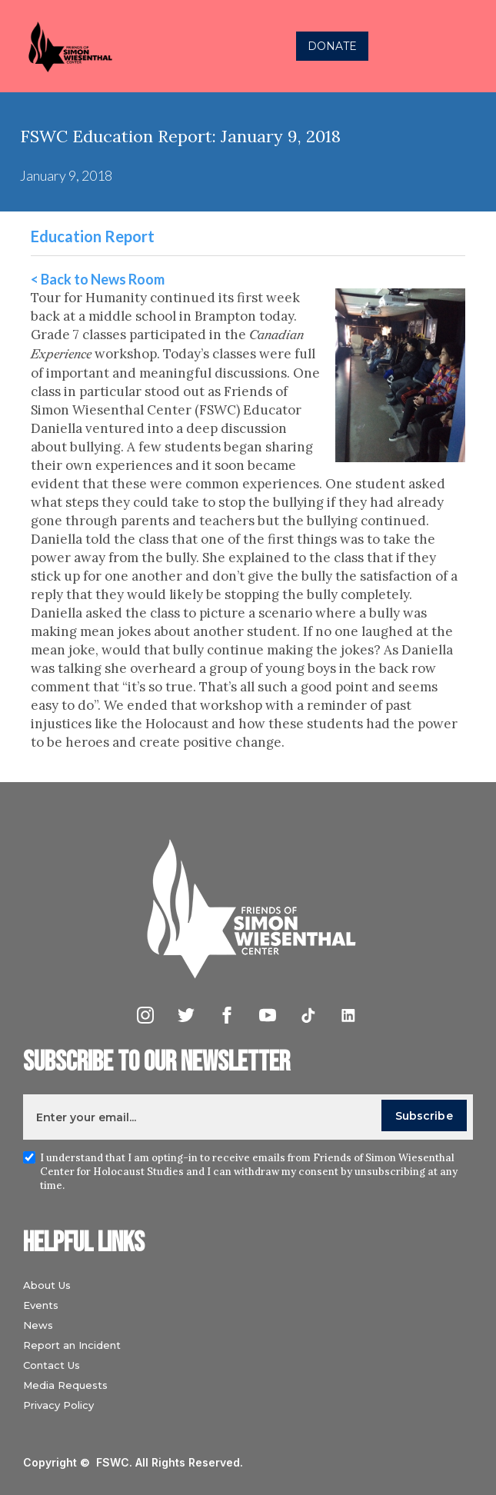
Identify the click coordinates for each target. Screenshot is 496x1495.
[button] (468, 46)
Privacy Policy (58, 1405)
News (38, 1325)
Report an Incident (72, 1345)
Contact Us (51, 1365)
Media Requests (65, 1385)
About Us (47, 1285)
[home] (111, 46)
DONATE (332, 46)
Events (40, 1305)
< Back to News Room (98, 279)
